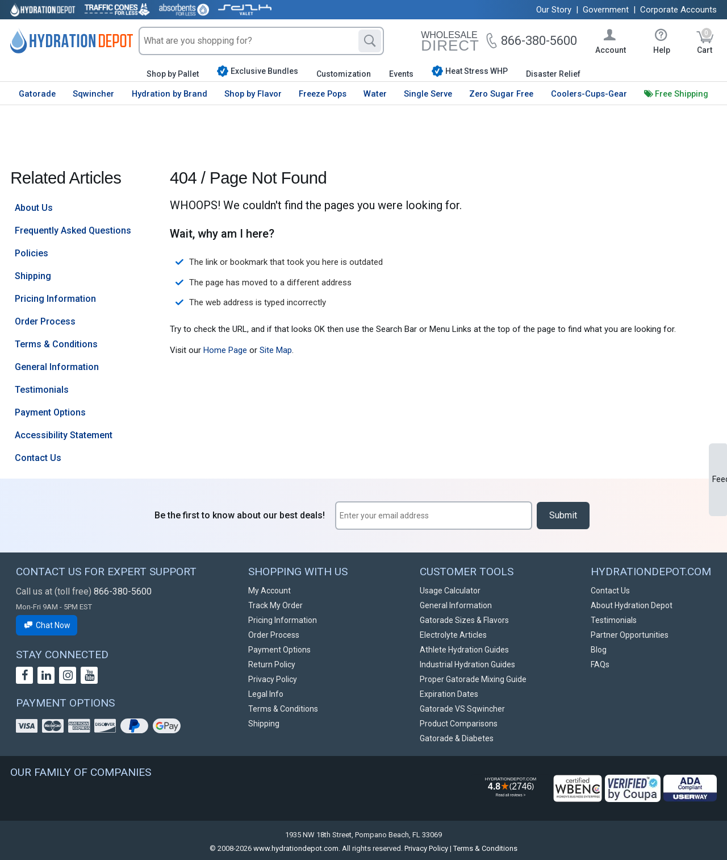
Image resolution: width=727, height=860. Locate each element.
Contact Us (38, 457)
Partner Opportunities (629, 634)
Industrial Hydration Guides (467, 664)
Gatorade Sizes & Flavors (464, 620)
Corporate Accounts (678, 10)
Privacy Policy (272, 679)
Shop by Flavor (253, 94)
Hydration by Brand (169, 94)
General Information (57, 367)
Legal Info (265, 694)
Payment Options (50, 412)
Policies (31, 253)
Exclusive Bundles (257, 71)
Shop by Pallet (173, 73)
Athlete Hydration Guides (464, 649)
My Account (269, 590)
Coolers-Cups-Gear (589, 94)
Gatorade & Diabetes (457, 738)
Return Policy (271, 664)
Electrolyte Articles (453, 634)
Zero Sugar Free (501, 94)
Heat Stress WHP (470, 71)
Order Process (45, 321)
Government (606, 10)
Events (401, 73)
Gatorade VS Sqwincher (462, 708)
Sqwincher (93, 94)
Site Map (276, 350)
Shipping (33, 276)
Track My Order (275, 605)
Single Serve (428, 94)
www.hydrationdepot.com (296, 848)
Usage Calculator (450, 590)
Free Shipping (681, 94)
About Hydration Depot (631, 605)
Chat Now (46, 625)
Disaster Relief (553, 73)
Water (375, 94)
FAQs (600, 664)
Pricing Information (55, 298)
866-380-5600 (123, 591)
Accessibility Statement (63, 435)
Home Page (225, 350)
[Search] (369, 41)
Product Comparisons (459, 723)
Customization (343, 73)
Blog (599, 649)
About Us (34, 207)
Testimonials (42, 389)
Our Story (553, 10)
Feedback (719, 479)
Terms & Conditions (56, 344)
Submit (563, 515)
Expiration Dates (449, 694)
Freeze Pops (322, 94)
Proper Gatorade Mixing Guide (473, 679)
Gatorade (37, 94)
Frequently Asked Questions (73, 230)
